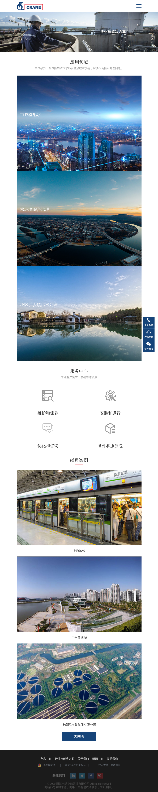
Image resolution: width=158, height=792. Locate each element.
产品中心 (45, 759)
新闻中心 (97, 759)
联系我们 (112, 759)
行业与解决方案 (64, 759)
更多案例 (79, 736)
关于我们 (83, 759)
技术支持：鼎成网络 (109, 765)
